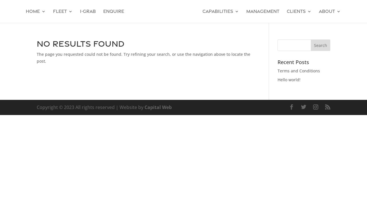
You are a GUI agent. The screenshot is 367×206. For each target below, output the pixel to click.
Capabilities (217, 11)
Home (33, 11)
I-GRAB (88, 11)
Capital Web (158, 107)
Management (262, 11)
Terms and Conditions (299, 71)
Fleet (60, 11)
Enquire (113, 11)
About (327, 11)
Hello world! (289, 79)
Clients (296, 11)
